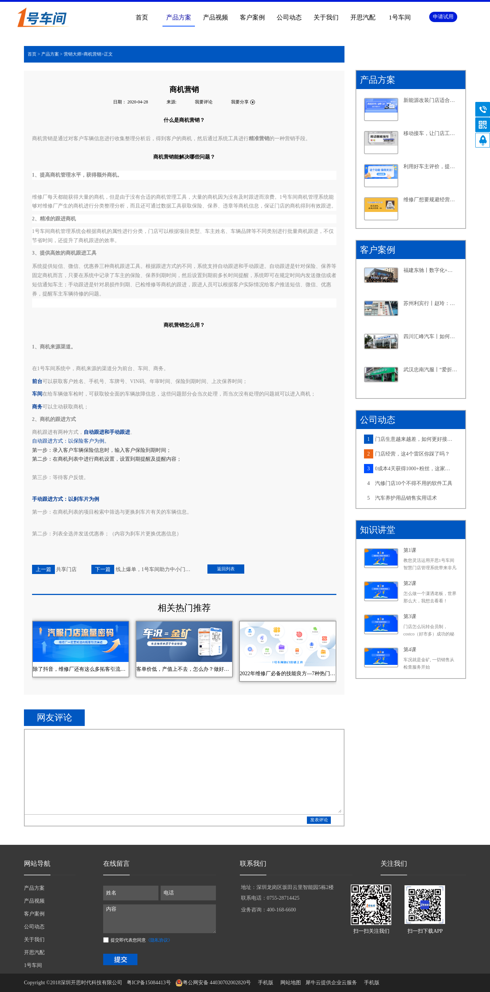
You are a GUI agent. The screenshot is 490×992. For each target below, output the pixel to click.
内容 (159, 918)
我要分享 (240, 101)
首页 (142, 17)
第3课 (409, 616)
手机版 (264, 982)
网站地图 (289, 982)
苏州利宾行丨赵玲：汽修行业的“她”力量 (430, 303)
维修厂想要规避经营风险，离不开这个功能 (430, 199)
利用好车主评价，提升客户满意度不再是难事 (430, 166)
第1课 (409, 550)
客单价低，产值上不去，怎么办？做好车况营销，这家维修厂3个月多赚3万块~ (184, 669)
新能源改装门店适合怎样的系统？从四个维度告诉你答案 (430, 100)
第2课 (409, 583)
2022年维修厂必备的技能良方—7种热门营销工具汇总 (288, 673)
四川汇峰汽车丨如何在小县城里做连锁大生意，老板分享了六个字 (430, 336)
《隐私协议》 (159, 940)
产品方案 (50, 54)
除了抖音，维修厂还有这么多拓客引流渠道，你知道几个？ (81, 669)
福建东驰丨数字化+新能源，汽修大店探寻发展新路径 (430, 270)
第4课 (409, 649)
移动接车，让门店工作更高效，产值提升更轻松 (430, 133)
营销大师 (72, 54)
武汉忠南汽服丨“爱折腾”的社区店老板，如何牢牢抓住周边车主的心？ (430, 369)
